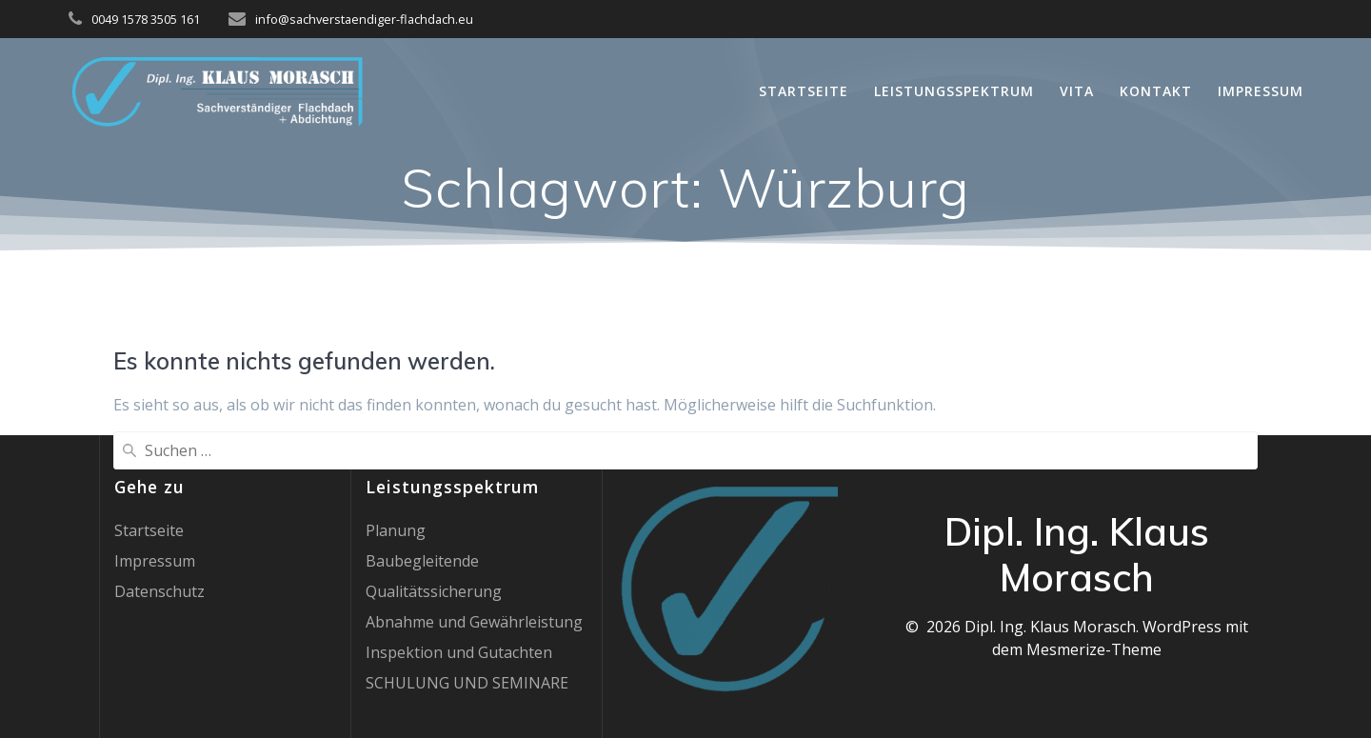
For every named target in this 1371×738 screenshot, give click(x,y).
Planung (396, 530)
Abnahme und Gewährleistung (474, 621)
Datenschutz (159, 591)
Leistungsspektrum (954, 91)
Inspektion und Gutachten (459, 652)
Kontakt (1156, 91)
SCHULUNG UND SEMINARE (467, 682)
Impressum (1260, 91)
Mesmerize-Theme (1094, 649)
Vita (1077, 91)
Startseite (803, 91)
